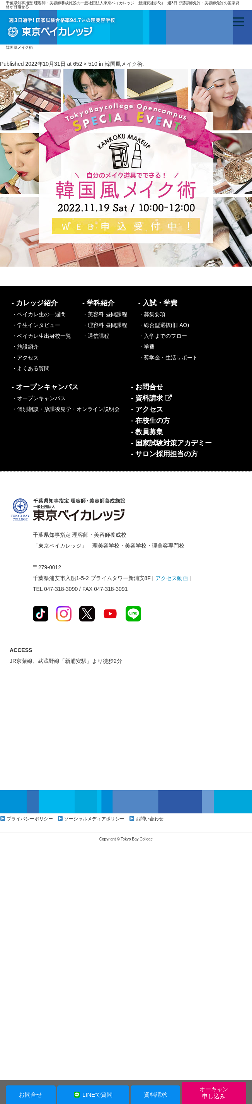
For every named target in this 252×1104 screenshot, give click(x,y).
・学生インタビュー (36, 325)
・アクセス (25, 357)
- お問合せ (147, 387)
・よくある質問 (30, 368)
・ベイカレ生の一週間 (39, 314)
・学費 (146, 347)
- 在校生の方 (150, 420)
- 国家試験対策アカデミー (171, 443)
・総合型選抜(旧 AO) (163, 325)
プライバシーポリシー (30, 819)
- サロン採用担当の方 (164, 454)
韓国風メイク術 (124, 64)
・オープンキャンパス (39, 398)
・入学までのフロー (162, 336)
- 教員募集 (147, 432)
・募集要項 (151, 314)
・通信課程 (95, 336)
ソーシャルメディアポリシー (94, 819)
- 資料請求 (151, 398)
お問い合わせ (149, 819)
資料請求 (155, 1094)
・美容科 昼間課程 (104, 314)
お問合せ (30, 1094)
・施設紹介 (25, 347)
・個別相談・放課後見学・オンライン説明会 (66, 409)
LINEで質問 (92, 1094)
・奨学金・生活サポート (168, 357)
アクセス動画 (171, 578)
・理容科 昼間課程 (104, 325)
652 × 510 (85, 64)
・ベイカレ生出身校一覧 (41, 336)
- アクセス (147, 409)
